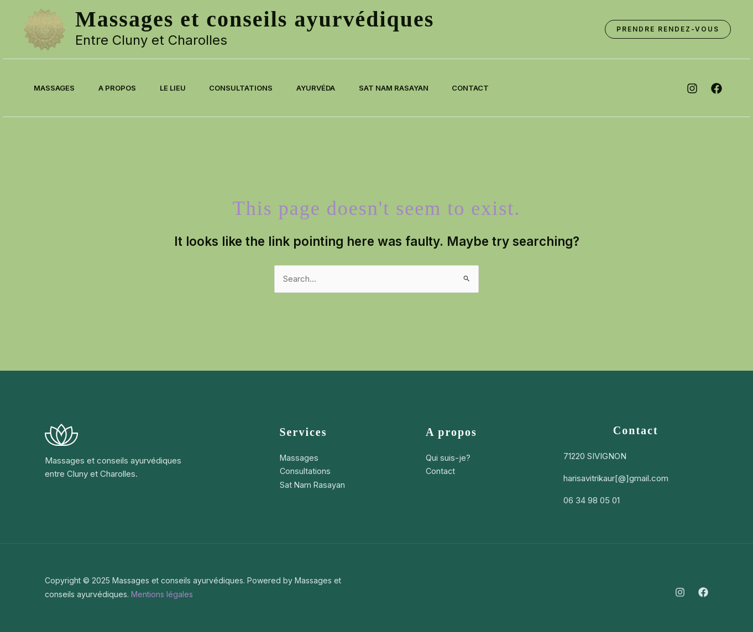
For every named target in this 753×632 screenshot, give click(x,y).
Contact (489, 87)
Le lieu (180, 87)
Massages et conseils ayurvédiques (254, 19)
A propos (121, 87)
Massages (55, 87)
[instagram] (692, 88)
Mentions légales (162, 594)
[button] (668, 29)
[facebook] (716, 88)
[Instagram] (680, 592)
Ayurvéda (329, 87)
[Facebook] (703, 592)
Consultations (251, 87)
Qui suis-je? (448, 457)
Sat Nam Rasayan (410, 87)
